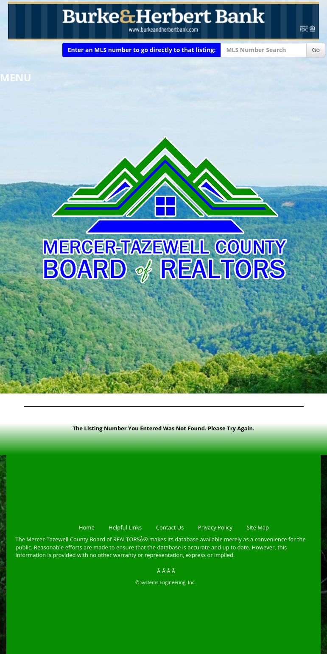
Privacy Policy (215, 527)
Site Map (257, 527)
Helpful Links (125, 527)
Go (316, 50)
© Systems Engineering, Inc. (165, 582)
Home (87, 527)
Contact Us (170, 527)
